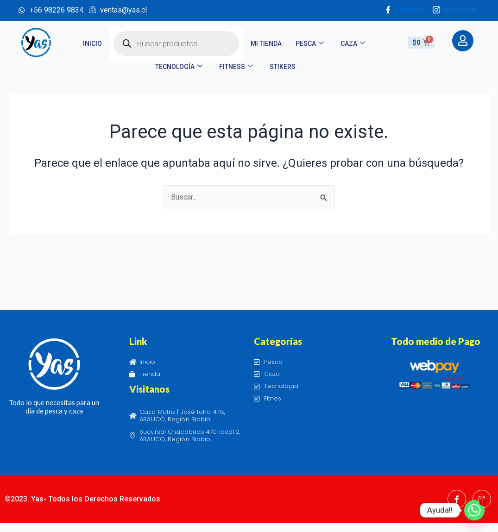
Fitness (236, 67)
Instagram (455, 10)
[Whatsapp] (474, 510)
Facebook (406, 10)
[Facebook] (457, 499)
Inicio (92, 43)
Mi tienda (266, 43)
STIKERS (283, 66)
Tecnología (178, 67)
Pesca (310, 44)
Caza (352, 44)
